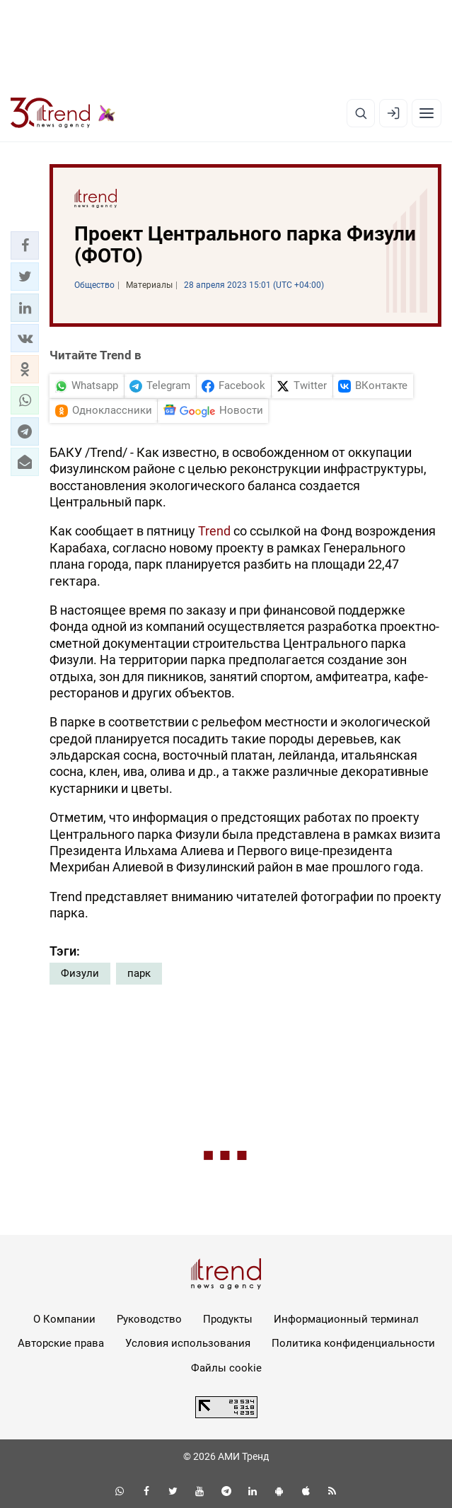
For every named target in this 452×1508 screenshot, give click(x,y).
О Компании (64, 1319)
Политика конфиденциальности (353, 1343)
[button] (25, 245)
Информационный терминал (346, 1319)
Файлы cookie (226, 1368)
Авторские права (61, 1343)
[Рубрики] (426, 113)
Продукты (228, 1319)
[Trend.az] (63, 113)
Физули (80, 973)
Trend (214, 530)
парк (139, 973)
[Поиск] (361, 113)
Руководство (149, 1319)
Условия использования (187, 1343)
